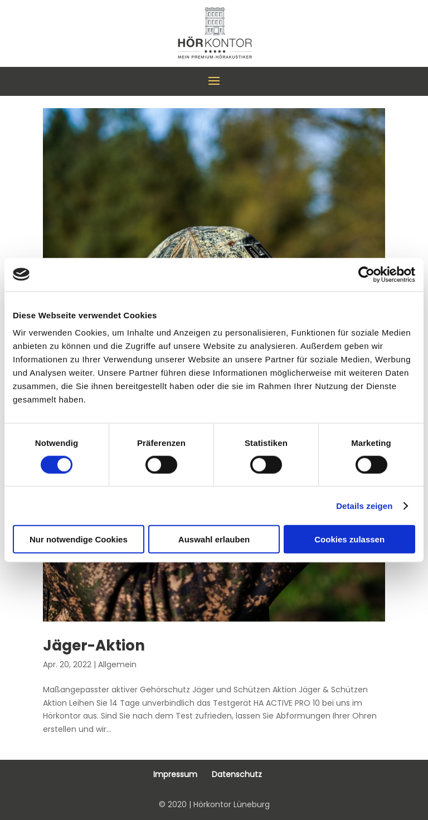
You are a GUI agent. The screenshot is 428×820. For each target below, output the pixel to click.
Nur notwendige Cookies (79, 539)
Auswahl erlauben (214, 539)
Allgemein (117, 664)
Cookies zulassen (349, 539)
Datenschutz (237, 774)
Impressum (175, 774)
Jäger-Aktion (94, 645)
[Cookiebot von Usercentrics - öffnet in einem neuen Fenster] (366, 274)
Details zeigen (364, 505)
